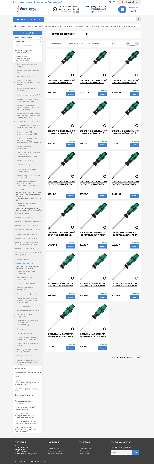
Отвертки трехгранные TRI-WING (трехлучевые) (28, 254)
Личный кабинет (85, 448)
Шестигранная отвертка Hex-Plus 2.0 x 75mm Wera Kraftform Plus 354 (92, 235)
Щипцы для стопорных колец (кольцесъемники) (28, 351)
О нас (15, 2)
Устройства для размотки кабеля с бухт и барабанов (27, 338)
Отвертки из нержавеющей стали (28, 221)
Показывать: (94, 43)
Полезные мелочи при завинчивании (26, 272)
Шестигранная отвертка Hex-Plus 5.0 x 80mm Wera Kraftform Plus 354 (124, 285)
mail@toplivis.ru (98, 9)
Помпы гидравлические (26, 283)
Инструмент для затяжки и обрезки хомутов (27, 90)
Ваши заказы (84, 453)
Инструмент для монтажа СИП (28, 95)
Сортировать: (56, 43)
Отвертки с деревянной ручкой (27, 238)
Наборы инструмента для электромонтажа (26, 170)
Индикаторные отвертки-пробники (27, 204)
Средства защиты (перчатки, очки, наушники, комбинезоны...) (28, 323)
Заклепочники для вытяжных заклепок (28, 71)
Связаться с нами (86, 446)
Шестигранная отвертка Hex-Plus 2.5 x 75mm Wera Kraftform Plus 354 (124, 235)
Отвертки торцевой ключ (24, 249)
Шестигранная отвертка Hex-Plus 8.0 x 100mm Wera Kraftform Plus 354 (93, 336)
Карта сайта (84, 456)
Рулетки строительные (25, 306)
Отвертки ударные (22, 259)
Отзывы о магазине (25, 2)
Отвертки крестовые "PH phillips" (27, 225)
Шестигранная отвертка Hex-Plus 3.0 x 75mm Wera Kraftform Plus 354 (60, 285)
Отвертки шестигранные (24, 263)
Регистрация (84, 451)
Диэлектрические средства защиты (27, 65)
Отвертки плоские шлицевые (26, 234)
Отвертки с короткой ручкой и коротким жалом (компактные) (26, 243)
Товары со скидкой (55, 2)
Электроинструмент (24, 356)
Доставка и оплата (40, 2)
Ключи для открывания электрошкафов (25, 147)
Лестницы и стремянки (25, 160)
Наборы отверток (22, 213)
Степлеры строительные (26, 329)
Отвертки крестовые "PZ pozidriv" (28, 230)
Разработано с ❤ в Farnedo (36, 461)
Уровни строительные (25, 333)
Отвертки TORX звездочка (25, 217)
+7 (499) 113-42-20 (96, 6)
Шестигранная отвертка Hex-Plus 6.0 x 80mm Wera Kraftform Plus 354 (60, 336)
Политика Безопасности (56, 456)
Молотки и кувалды (24, 165)
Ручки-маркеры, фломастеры (28, 310)
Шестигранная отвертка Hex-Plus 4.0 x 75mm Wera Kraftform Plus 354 (92, 285)
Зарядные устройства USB (27, 76)
